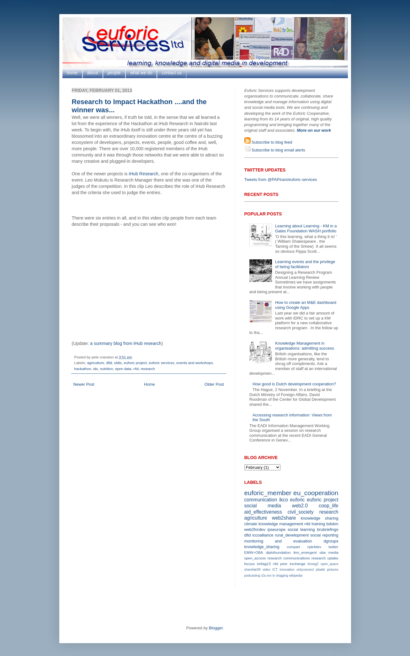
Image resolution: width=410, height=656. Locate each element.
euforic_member (267, 492)
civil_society (301, 512)
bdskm (332, 523)
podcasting (252, 575)
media (333, 552)
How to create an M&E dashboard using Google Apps (305, 305)
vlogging (282, 575)
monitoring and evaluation (278, 541)
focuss (249, 564)
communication (260, 499)
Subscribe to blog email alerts (278, 150)
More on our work (314, 130)
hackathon (82, 369)
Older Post (214, 384)
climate (250, 523)
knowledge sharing (319, 518)
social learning (301, 529)
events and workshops (194, 363)
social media (262, 505)
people (114, 72)
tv (274, 575)
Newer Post (83, 384)
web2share (284, 518)
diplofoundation (278, 552)
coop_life (328, 505)
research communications (289, 558)
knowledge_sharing (262, 546)
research (148, 369)
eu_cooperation (315, 492)
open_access (255, 558)
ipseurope (276, 529)
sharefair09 (252, 569)
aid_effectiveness (263, 512)
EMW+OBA (253, 552)
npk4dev (314, 547)
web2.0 (300, 505)
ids (95, 369)
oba (322, 552)
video (266, 569)
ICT (275, 569)
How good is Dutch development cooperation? (294, 384)
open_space (329, 564)
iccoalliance (262, 535)
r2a (263, 575)
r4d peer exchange (289, 564)
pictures (332, 569)
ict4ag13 (264, 564)
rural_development (292, 535)
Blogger (216, 628)
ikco (283, 499)
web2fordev (254, 529)
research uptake (324, 558)
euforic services (161, 363)
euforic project (135, 363)
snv (269, 575)
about (92, 72)
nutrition (106, 369)
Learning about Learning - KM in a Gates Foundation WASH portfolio (306, 228)
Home (149, 384)
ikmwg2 (312, 564)
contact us (172, 72)
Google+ (20, 2)
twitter (333, 547)
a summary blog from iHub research (125, 343)
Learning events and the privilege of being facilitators (305, 264)
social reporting (324, 535)
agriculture (95, 363)
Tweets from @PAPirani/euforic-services (280, 179)
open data (123, 369)
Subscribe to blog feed (271, 142)
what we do (141, 72)
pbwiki (320, 569)
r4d (136, 369)
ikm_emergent (305, 552)
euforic (297, 499)
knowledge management (280, 523)
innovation (287, 569)
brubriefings (327, 529)
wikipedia (295, 575)
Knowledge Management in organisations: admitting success (304, 346)
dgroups (331, 541)
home (72, 72)
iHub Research (143, 173)
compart (293, 547)
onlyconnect (305, 569)
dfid (109, 363)
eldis (118, 363)
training (318, 523)
